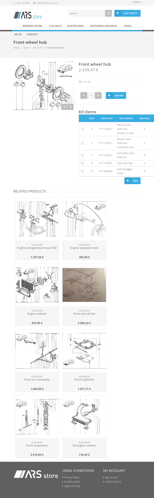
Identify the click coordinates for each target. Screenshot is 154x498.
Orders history (113, 481)
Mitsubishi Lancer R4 (103, 25)
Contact (32, 34)
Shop (26, 47)
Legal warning (72, 485)
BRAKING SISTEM (32, 25)
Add (135, 180)
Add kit (119, 95)
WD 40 (18, 34)
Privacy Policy (71, 477)
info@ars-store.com (47, 2)
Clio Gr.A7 (55, 25)
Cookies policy (72, 481)
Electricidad (75, 25)
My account (111, 477)
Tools (128, 25)
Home (16, 25)
